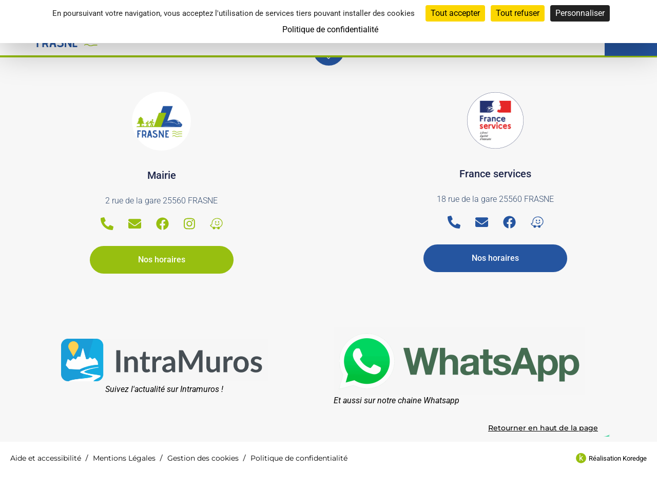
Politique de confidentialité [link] (330, 29)
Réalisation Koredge (618, 458)
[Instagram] (189, 223)
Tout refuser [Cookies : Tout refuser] (517, 13)
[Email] (134, 223)
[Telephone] (107, 223)
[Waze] (216, 223)
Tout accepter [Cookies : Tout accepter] (455, 13)
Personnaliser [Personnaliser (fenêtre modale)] (580, 13)
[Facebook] (162, 223)
